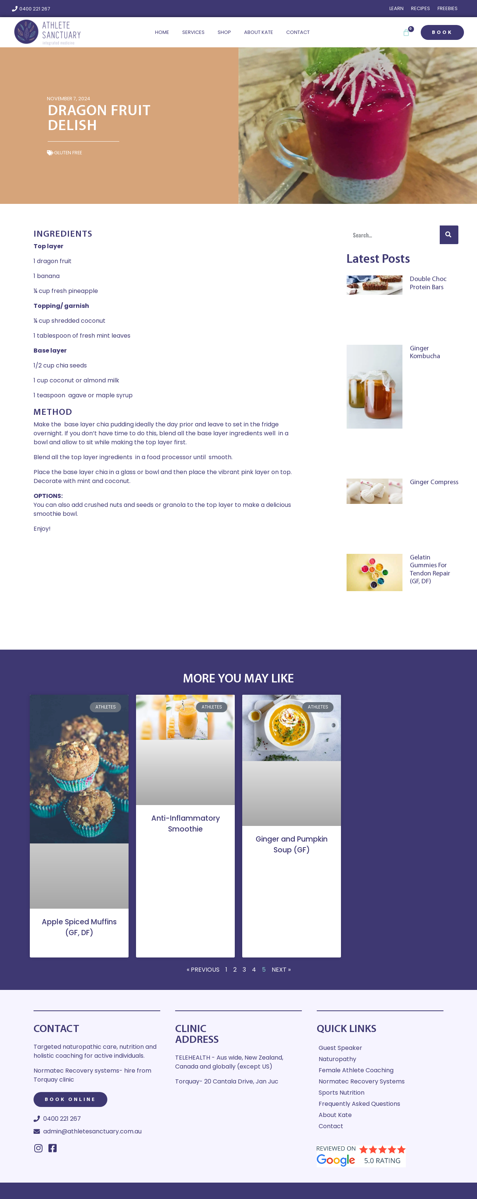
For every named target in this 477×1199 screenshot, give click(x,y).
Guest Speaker (340, 1048)
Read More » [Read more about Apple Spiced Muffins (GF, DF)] (79, 946)
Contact (298, 32)
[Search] (449, 234)
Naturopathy (337, 1059)
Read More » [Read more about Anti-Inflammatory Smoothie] (185, 843)
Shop (224, 32)
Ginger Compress (434, 482)
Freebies (447, 8)
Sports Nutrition (341, 1092)
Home (162, 32)
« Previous (203, 969)
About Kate (258, 32)
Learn (396, 8)
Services (193, 32)
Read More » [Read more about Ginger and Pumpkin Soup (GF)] (291, 864)
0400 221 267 (34, 8)
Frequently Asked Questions (359, 1103)
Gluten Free (68, 152)
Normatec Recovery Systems (362, 1081)
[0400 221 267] (15, 9)
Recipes (420, 8)
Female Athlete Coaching (356, 1070)
